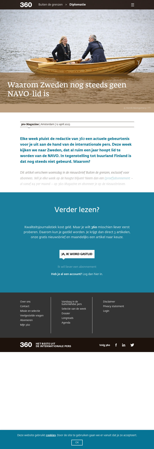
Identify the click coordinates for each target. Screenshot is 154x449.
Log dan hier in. (93, 274)
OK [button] (77, 443)
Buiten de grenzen (50, 4)
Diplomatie (77, 4)
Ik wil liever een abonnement (77, 267)
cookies (51, 435)
